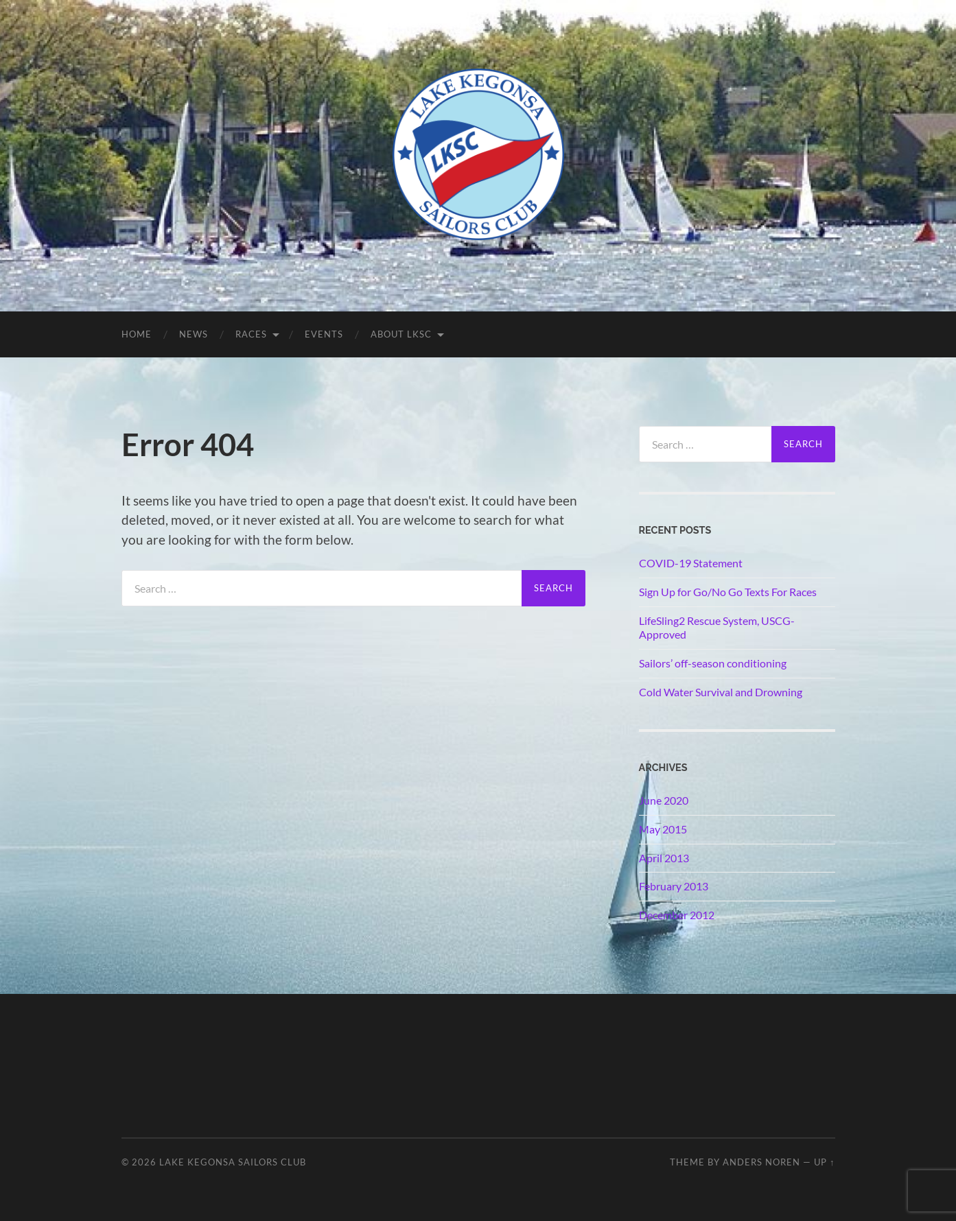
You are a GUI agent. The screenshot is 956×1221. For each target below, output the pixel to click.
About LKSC (401, 334)
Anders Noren (761, 1162)
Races (251, 334)
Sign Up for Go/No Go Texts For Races (728, 591)
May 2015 (663, 828)
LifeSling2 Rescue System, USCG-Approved (717, 627)
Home (136, 334)
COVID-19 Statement (691, 562)
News (193, 334)
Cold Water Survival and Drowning (720, 691)
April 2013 (664, 857)
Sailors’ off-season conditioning (712, 662)
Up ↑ (824, 1162)
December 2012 (676, 914)
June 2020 (663, 800)
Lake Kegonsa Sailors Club (232, 1162)
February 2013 (673, 885)
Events (324, 334)
